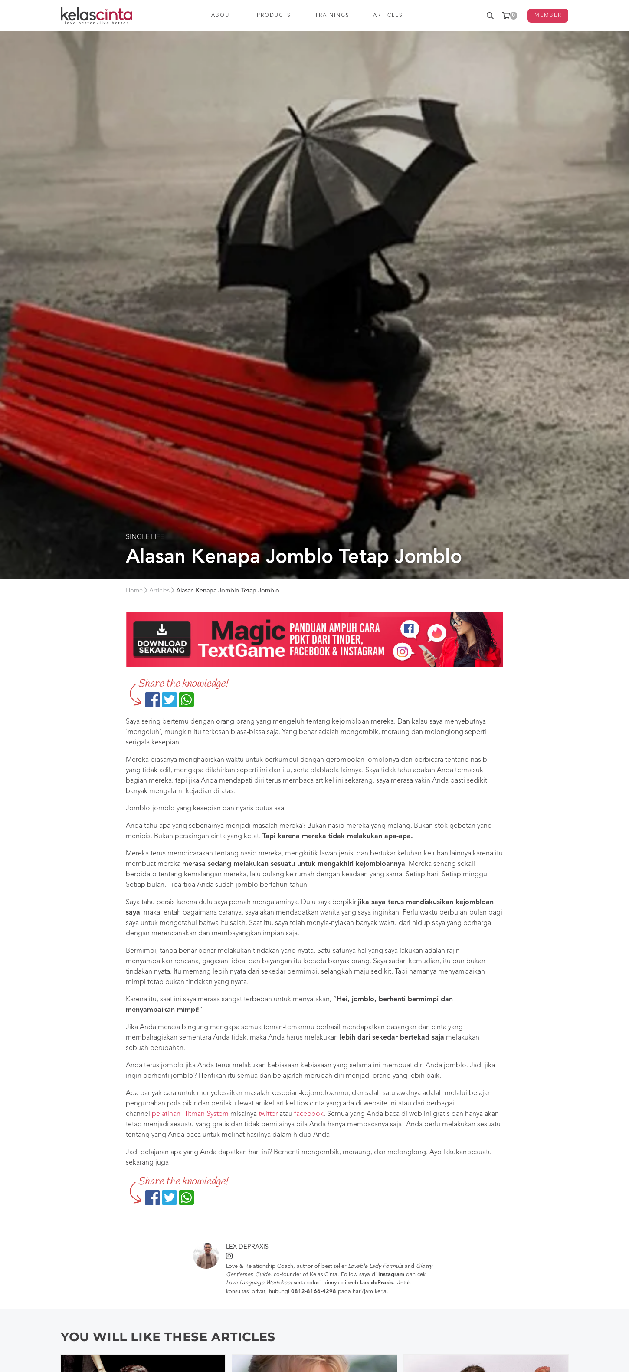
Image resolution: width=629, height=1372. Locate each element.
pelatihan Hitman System (190, 1114)
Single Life (145, 537)
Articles (159, 591)
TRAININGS (332, 15)
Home (134, 591)
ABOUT (222, 15)
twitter (268, 1114)
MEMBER (548, 15)
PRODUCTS (274, 15)
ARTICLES (388, 15)
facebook (309, 1114)
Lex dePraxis (247, 1247)
